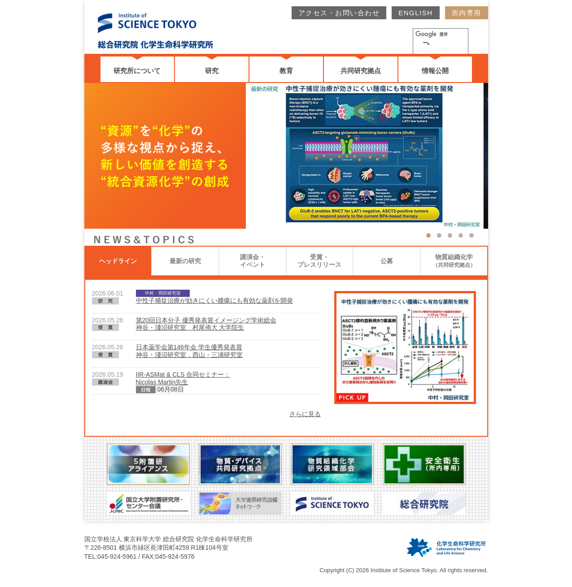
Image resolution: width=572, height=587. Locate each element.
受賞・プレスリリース (319, 260)
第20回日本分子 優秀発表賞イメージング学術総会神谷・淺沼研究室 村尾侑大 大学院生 (206, 324)
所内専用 (466, 13)
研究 (211, 70)
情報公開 (435, 70)
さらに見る (305, 413)
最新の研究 (185, 261)
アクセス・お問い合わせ (339, 13)
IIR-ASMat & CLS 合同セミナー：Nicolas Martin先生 (183, 378)
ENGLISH (415, 13)
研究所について (137, 70)
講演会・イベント (252, 260)
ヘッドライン (118, 261)
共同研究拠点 (361, 70)
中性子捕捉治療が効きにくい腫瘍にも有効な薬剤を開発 (214, 300)
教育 (286, 70)
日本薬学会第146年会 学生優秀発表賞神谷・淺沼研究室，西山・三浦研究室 (189, 351)
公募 (386, 261)
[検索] (430, 35)
